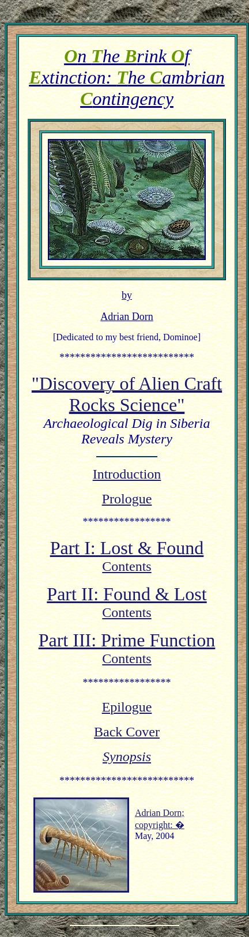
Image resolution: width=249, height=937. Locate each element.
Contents (126, 567)
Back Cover (127, 733)
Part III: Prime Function (127, 641)
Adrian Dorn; (159, 814)
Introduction (127, 475)
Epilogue (127, 708)
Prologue (127, 500)
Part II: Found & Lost (126, 595)
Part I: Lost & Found (127, 549)
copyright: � (159, 826)
